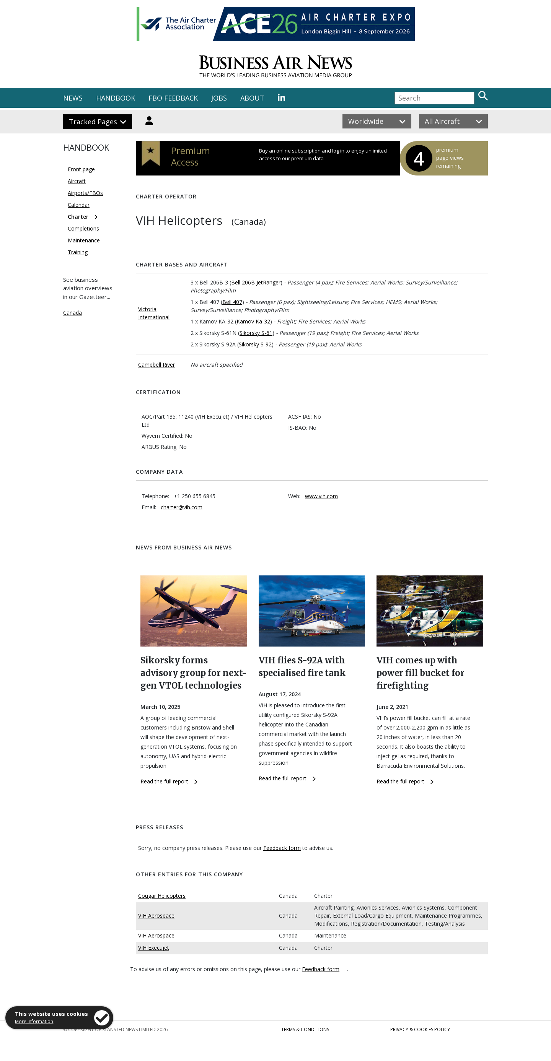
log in (338, 150)
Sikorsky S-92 (255, 344)
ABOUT (252, 97)
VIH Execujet (153, 947)
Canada (72, 312)
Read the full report (168, 781)
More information (34, 1021)
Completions (83, 228)
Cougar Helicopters (162, 895)
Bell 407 (232, 301)
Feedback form (282, 847)
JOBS (219, 97)
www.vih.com (321, 496)
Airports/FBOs (85, 193)
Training (78, 252)
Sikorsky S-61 (256, 332)
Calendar (79, 204)
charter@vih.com (181, 507)
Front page (81, 169)
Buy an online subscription (290, 150)
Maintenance (84, 240)
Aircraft (77, 181)
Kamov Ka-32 (253, 321)
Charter (78, 216)
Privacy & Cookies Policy (420, 1029)
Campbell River (156, 364)
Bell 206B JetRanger (255, 282)
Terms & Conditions (305, 1029)
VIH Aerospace (156, 915)
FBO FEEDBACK (173, 97)
